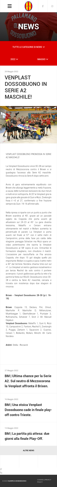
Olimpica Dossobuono (17, 481)
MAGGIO (41, 59)
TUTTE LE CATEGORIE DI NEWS (27, 47)
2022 (12, 59)
